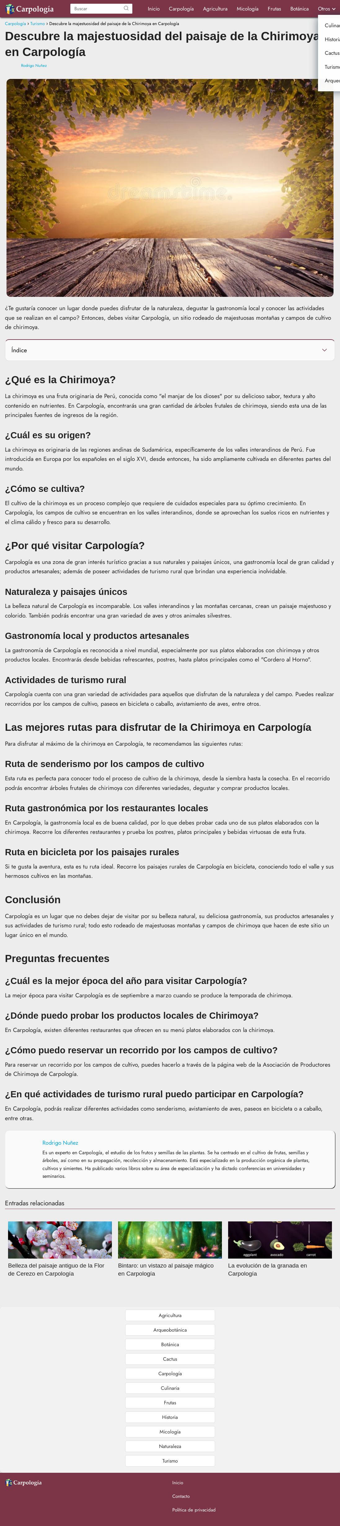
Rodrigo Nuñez (34, 65)
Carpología (181, 8)
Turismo (170, 1460)
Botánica (299, 8)
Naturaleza (170, 1446)
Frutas (274, 8)
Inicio (154, 8)
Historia (170, 1417)
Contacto (181, 1496)
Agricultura (215, 8)
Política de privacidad (194, 1509)
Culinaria (170, 1388)
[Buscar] (126, 9)
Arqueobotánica (170, 1329)
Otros (324, 8)
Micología (247, 8)
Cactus (170, 1359)
